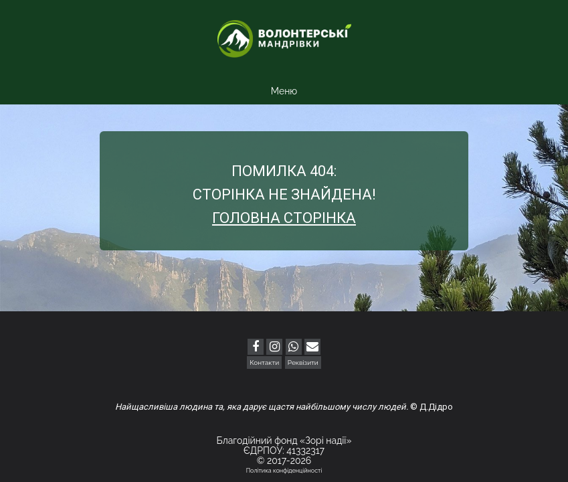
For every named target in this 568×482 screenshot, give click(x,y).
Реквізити (303, 362)
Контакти (264, 362)
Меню (284, 91)
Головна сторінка (284, 218)
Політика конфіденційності (284, 470)
